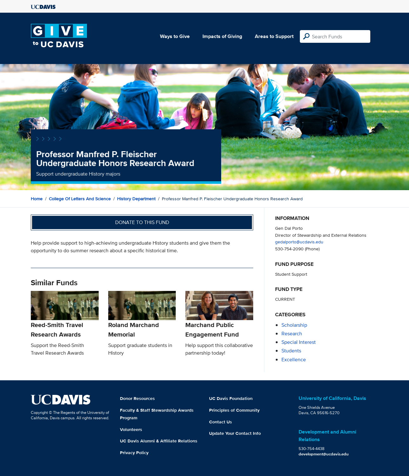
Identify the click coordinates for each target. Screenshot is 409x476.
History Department (136, 199)
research (291, 333)
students (291, 350)
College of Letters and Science (80, 199)
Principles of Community (234, 410)
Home (37, 199)
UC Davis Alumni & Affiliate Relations (158, 441)
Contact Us (220, 422)
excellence (293, 359)
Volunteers (131, 429)
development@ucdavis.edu (324, 454)
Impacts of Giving (222, 36)
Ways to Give (175, 36)
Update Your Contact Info (235, 433)
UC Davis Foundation (231, 398)
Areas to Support (274, 36)
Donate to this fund (142, 222)
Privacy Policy (134, 452)
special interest (298, 342)
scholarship (294, 325)
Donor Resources (137, 398)
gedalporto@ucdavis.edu (299, 241)
